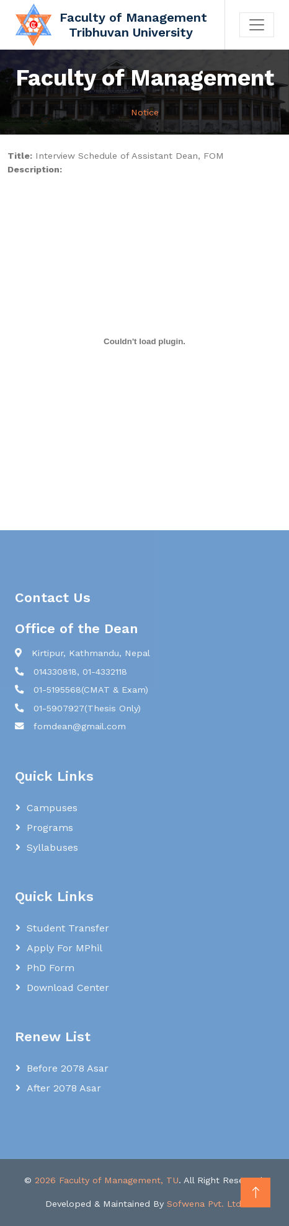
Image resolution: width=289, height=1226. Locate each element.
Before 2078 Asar (68, 1068)
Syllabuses (52, 847)
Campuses (52, 808)
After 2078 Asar (64, 1088)
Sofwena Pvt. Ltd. (205, 1204)
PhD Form (50, 968)
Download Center (68, 987)
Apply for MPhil (64, 948)
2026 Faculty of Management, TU (107, 1180)
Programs (50, 827)
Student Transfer (68, 928)
